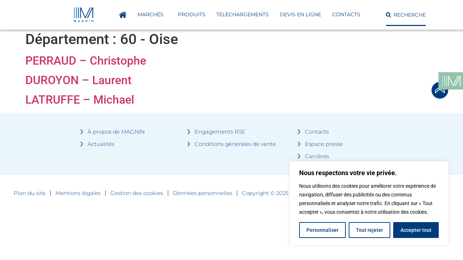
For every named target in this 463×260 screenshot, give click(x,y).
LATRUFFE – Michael (79, 100)
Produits (191, 14)
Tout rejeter (369, 230)
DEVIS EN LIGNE (300, 14)
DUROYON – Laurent (78, 80)
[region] (369, 203)
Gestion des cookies (136, 193)
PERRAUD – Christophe (85, 61)
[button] (406, 15)
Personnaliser (322, 230)
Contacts (346, 14)
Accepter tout (416, 230)
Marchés (152, 14)
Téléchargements (242, 14)
